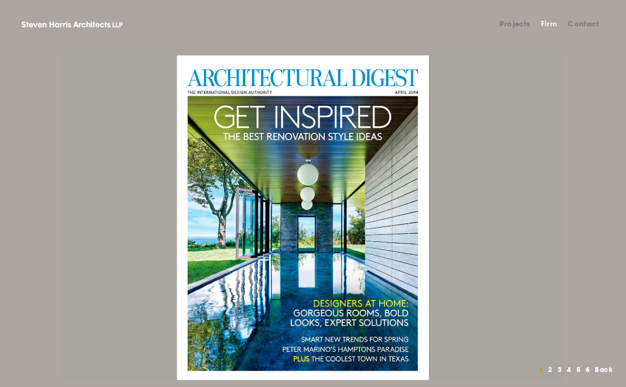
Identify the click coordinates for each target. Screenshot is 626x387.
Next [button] (470, 217)
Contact (583, 23)
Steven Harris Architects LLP (72, 24)
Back (604, 370)
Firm (549, 23)
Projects (515, 23)
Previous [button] (156, 217)
